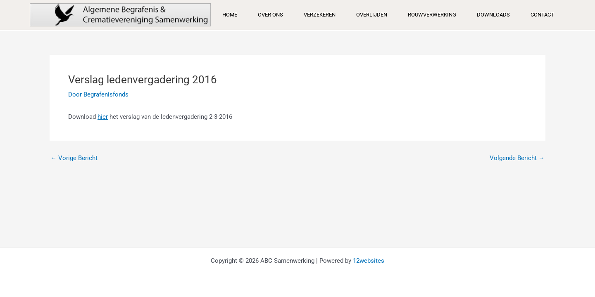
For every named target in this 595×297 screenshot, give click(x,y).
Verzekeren (320, 15)
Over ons (270, 15)
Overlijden (371, 15)
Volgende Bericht (517, 158)
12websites (368, 260)
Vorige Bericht (74, 158)
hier (103, 116)
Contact (542, 15)
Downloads (493, 15)
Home (229, 15)
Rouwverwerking (432, 15)
